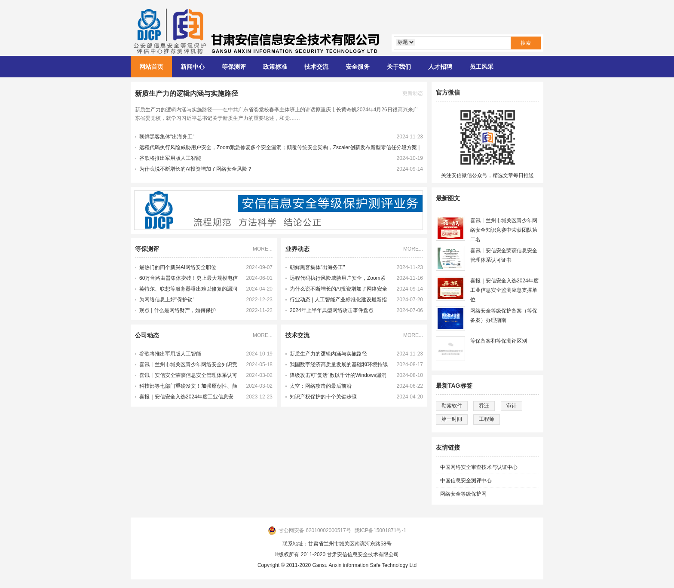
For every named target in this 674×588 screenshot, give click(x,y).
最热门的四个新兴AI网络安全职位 (177, 267)
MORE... (263, 249)
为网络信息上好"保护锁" (167, 300)
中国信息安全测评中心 (466, 481)
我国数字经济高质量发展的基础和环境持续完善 (339, 365)
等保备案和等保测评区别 (498, 341)
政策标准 (275, 66)
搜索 (526, 43)
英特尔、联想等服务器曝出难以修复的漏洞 (188, 289)
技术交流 (316, 66)
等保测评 (234, 66)
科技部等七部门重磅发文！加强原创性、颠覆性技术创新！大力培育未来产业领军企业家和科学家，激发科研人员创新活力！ (188, 387)
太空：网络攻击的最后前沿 (321, 386)
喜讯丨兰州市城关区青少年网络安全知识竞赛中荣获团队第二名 (188, 365)
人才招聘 (440, 66)
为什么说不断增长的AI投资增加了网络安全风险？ (195, 169)
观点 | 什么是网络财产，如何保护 (177, 310)
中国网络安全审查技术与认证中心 (479, 467)
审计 (511, 406)
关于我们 (399, 66)
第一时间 (451, 419)
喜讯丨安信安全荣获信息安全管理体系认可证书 (188, 376)
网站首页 (151, 66)
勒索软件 (451, 406)
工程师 (486, 419)
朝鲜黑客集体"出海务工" (167, 137)
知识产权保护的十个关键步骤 (323, 397)
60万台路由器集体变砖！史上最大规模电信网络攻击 (188, 279)
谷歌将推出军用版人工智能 (170, 158)
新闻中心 (193, 66)
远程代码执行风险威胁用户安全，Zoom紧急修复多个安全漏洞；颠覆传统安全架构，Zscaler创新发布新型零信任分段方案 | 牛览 (339, 279)
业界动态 (297, 248)
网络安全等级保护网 (463, 494)
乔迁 (484, 406)
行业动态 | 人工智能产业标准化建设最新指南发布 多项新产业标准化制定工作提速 (338, 301)
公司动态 (147, 335)
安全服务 (358, 66)
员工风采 (481, 66)
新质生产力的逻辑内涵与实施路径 (186, 93)
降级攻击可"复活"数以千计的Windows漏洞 (338, 375)
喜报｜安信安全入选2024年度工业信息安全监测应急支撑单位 (186, 398)
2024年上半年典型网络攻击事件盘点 (332, 310)
